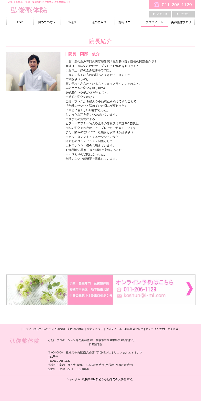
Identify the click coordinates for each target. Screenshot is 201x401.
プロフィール (154, 22)
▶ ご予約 (182, 14)
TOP (20, 22)
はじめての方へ (43, 328)
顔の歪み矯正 (100, 22)
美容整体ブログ (181, 22)
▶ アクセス (160, 14)
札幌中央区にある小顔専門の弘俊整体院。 (108, 379)
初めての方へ (47, 22)
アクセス (172, 328)
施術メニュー (127, 22)
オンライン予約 (155, 328)
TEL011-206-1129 (59, 360)
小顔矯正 (73, 22)
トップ (27, 328)
